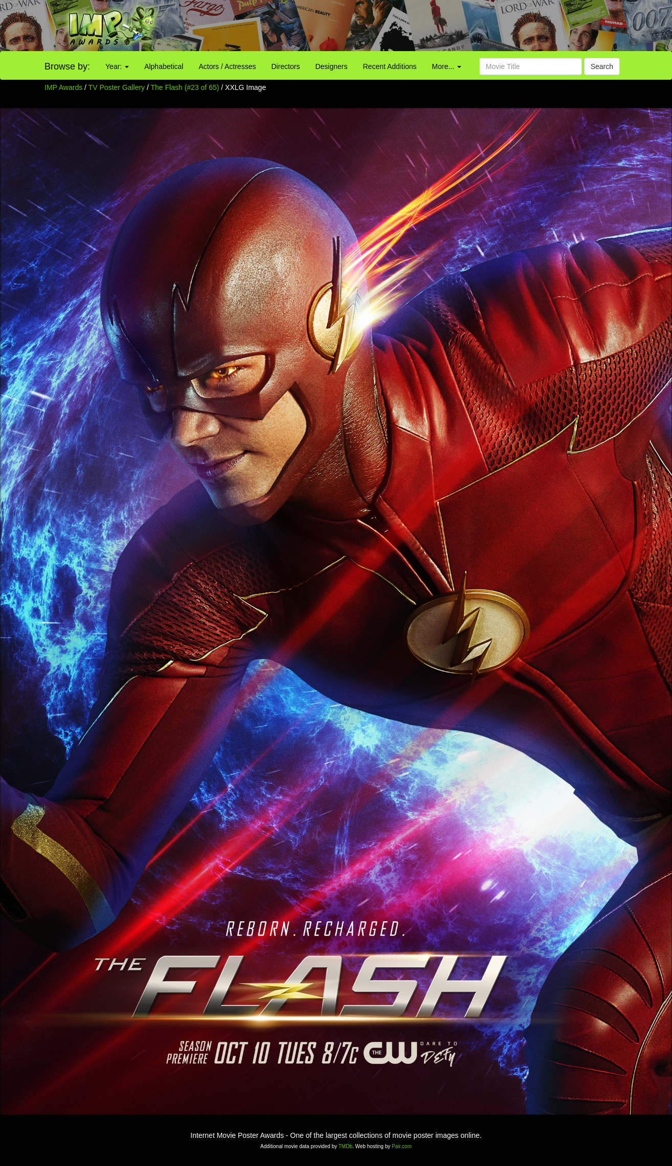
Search (602, 66)
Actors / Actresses (227, 66)
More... (446, 66)
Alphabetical (163, 66)
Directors (285, 66)
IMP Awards (63, 87)
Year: (117, 66)
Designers (331, 66)
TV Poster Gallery (116, 87)
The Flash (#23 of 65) (185, 87)
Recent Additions (390, 66)
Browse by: (67, 66)
